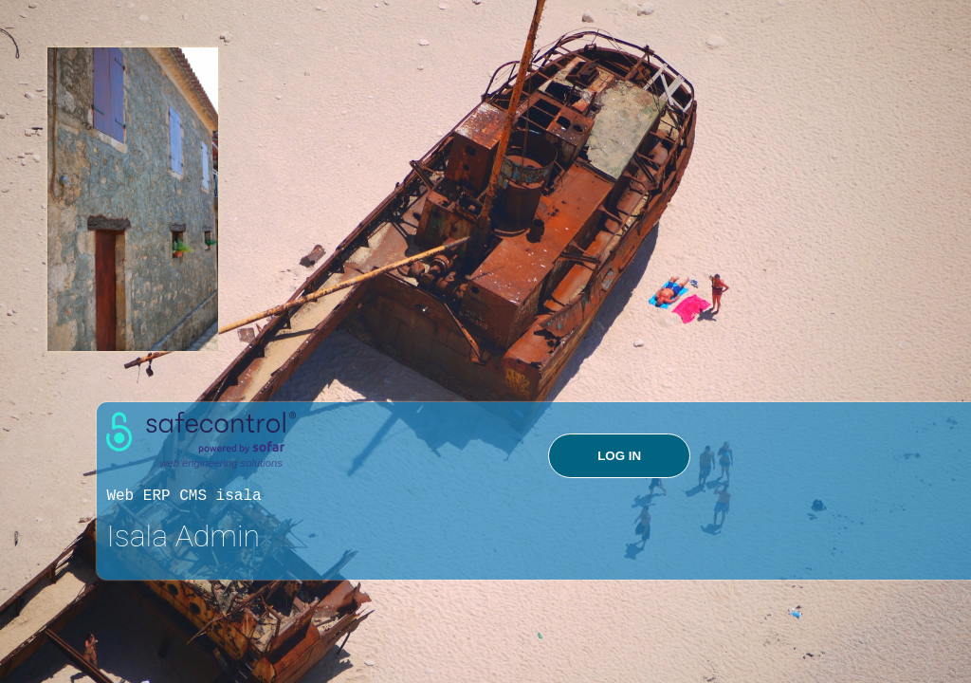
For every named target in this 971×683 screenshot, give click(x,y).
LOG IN (619, 456)
